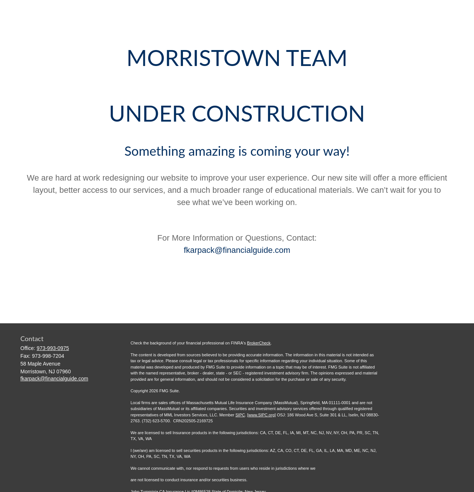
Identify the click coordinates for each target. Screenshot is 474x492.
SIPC (240, 415)
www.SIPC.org (261, 415)
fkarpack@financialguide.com (237, 250)
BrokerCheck (259, 343)
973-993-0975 (53, 348)
